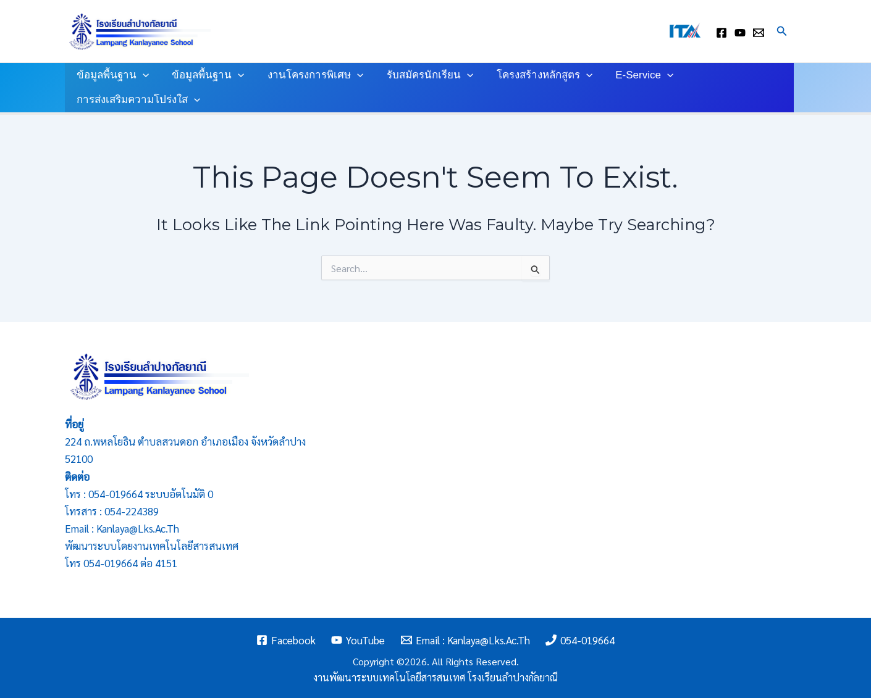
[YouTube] (358, 640)
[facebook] (721, 32)
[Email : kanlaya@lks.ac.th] (758, 32)
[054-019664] (581, 640)
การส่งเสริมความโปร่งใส (137, 100)
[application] (141, 75)
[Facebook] (286, 640)
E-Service (633, 75)
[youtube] (740, 32)
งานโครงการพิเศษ (310, 75)
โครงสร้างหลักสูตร (535, 75)
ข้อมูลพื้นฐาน (111, 75)
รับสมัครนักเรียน (422, 75)
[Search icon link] (782, 31)
